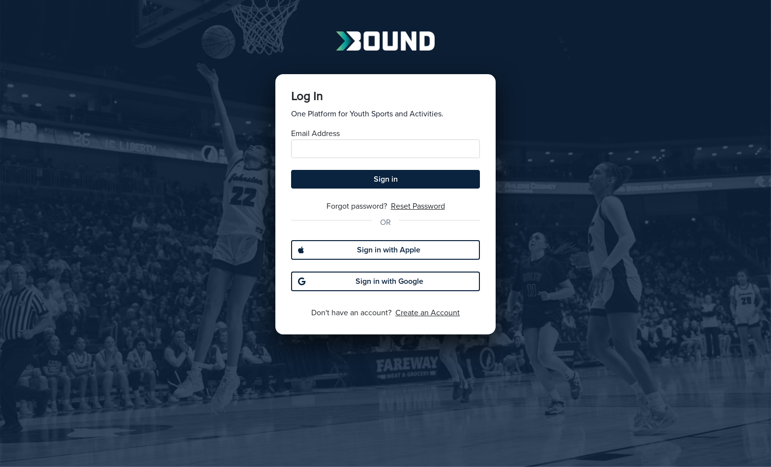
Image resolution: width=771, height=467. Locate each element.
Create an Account (427, 313)
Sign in (386, 179)
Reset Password (418, 206)
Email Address (315, 133)
